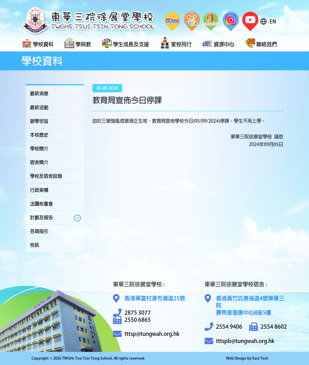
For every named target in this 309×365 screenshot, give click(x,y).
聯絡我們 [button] (261, 43)
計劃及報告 (41, 217)
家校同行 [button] (176, 43)
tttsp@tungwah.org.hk (146, 334)
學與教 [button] (77, 43)
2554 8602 (268, 326)
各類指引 (39, 231)
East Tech (260, 358)
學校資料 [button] (37, 43)
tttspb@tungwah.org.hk (239, 341)
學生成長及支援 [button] (125, 43)
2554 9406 (223, 326)
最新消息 (39, 93)
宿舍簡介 (39, 162)
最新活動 (39, 107)
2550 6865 (132, 320)
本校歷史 (39, 135)
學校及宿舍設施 (46, 176)
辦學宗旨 (39, 121)
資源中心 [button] (218, 43)
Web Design (236, 358)
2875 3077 (132, 312)
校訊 (34, 245)
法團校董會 (41, 204)
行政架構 (39, 190)
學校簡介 (39, 148)
